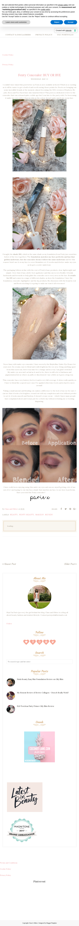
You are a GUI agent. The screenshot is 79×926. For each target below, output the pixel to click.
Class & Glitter (33, 923)
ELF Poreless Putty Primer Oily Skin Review (35, 706)
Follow (9, 624)
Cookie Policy (7, 55)
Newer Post (10, 564)
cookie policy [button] (45, 9)
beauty (14, 514)
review (49, 514)
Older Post (69, 564)
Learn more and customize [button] (16, 22)
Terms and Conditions (8, 863)
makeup (39, 514)
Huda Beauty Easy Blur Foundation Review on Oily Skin (40, 679)
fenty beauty (26, 514)
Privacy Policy (7, 65)
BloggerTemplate (51, 923)
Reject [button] (56, 22)
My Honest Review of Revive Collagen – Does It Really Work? (43, 693)
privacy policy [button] (63, 5)
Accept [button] (70, 22)
